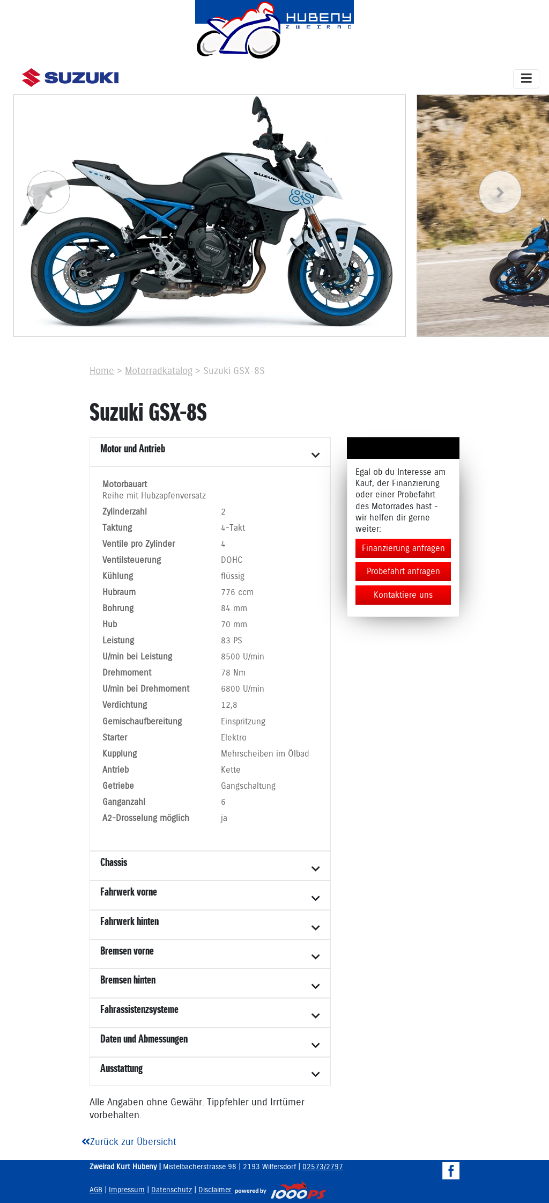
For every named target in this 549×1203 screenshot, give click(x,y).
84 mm (234, 608)
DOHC (231, 560)
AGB (96, 1190)
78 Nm (233, 673)
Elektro (234, 738)
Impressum (127, 1190)
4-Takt (233, 528)
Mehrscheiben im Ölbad (265, 754)
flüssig (232, 576)
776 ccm (237, 592)
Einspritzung (243, 722)
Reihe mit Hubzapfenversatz (154, 496)
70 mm (234, 624)
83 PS (231, 641)
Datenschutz (171, 1190)
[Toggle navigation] (526, 79)
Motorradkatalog (158, 371)
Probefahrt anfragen (403, 571)
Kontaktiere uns (403, 595)
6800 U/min (242, 689)
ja (224, 818)
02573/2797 (322, 1167)
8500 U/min (242, 657)
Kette (231, 770)
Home (102, 371)
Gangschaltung (248, 786)
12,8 (229, 705)
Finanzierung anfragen (403, 548)
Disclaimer (215, 1190)
